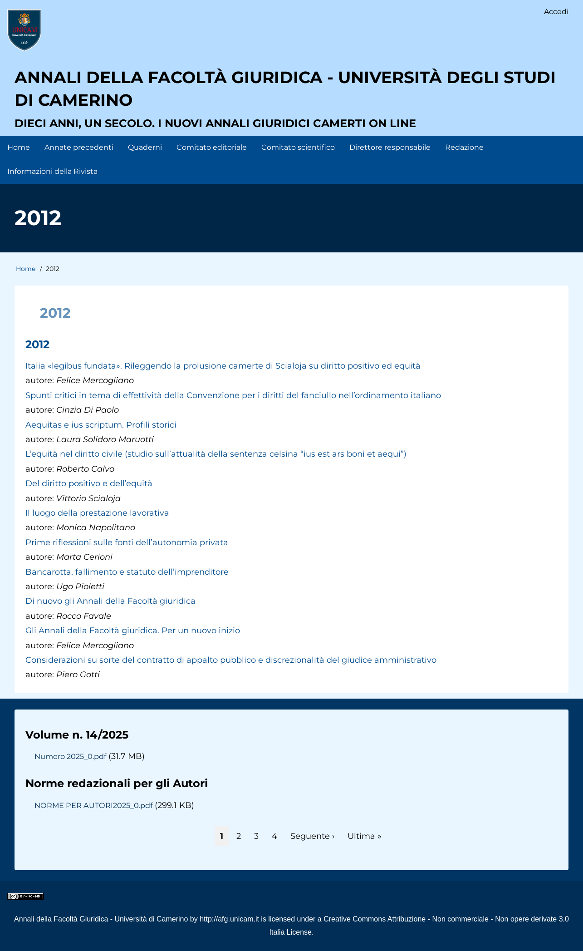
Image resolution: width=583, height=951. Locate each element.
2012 (37, 344)
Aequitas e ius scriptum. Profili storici (100, 425)
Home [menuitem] (18, 147)
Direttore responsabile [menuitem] (390, 147)
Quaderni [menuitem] (145, 147)
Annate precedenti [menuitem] (78, 147)
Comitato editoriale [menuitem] (211, 147)
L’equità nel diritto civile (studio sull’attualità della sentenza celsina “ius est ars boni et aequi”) (216, 454)
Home (25, 269)
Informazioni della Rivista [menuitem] (52, 171)
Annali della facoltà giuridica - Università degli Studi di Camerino (285, 88)
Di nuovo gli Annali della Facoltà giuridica (110, 601)
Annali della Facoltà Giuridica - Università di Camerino (101, 919)
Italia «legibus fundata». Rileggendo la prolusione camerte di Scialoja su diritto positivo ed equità (223, 366)
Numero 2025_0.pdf (70, 756)
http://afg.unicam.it (229, 919)
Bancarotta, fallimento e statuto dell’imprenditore (127, 572)
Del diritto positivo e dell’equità (88, 483)
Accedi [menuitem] (556, 11)
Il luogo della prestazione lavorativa (97, 513)
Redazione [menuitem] (464, 147)
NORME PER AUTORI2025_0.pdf (93, 805)
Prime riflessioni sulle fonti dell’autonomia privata (126, 542)
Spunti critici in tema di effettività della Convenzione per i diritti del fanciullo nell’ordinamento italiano (233, 395)
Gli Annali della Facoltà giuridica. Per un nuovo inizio (132, 631)
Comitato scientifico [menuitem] (298, 147)
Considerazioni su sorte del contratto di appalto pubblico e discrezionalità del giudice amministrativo (230, 660)
